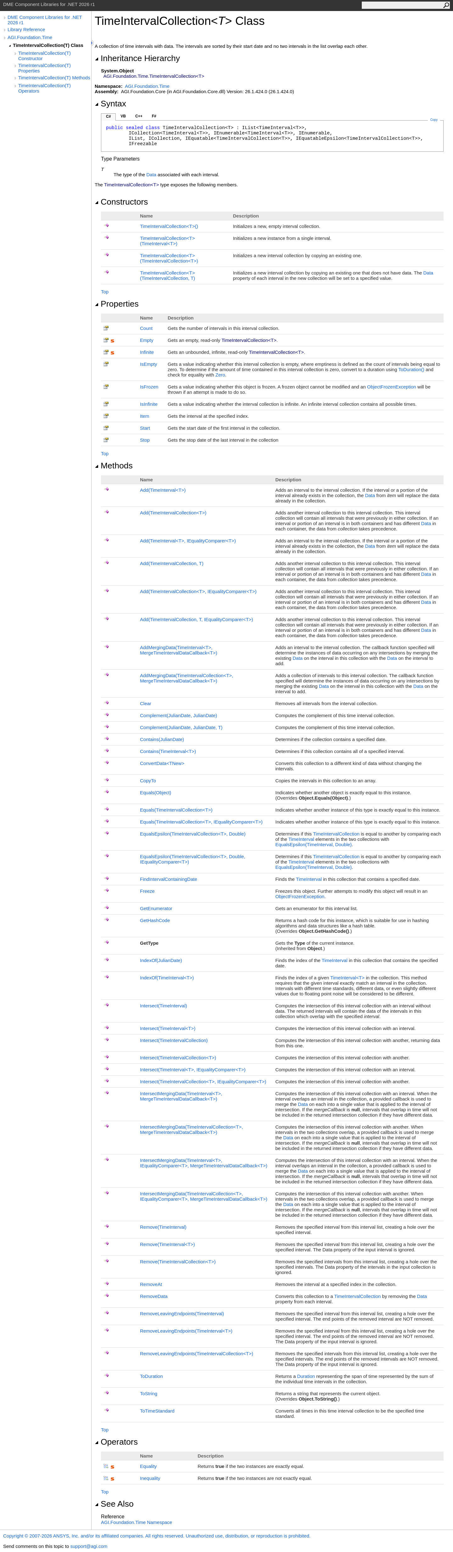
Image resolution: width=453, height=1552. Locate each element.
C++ (139, 116)
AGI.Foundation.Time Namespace (136, 1522)
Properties (117, 304)
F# (154, 116)
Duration (306, 1376)
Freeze (147, 891)
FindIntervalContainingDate (168, 879)
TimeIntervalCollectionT (169, 226)
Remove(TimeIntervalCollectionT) (177, 1261)
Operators (116, 1442)
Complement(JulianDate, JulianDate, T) (181, 727)
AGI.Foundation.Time (30, 37)
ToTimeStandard (157, 1410)
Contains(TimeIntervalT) (168, 751)
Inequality (150, 1478)
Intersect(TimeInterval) (163, 1005)
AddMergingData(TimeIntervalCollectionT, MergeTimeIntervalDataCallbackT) (186, 678)
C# (108, 116)
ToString (148, 1393)
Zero (220, 374)
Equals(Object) (155, 792)
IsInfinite (149, 404)
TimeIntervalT (348, 977)
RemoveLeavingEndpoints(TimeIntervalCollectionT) (196, 1353)
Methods (114, 465)
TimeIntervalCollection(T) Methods (54, 77)
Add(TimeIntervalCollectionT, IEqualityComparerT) (198, 591)
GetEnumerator (156, 908)
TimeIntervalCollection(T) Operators (44, 88)
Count (146, 328)
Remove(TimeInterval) (163, 1227)
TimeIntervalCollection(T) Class (48, 45)
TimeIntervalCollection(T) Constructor (44, 55)
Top (105, 291)
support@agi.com (88, 1546)
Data (151, 174)
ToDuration (411, 369)
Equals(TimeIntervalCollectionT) (176, 810)
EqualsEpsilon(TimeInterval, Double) (313, 844)
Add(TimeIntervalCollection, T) (172, 563)
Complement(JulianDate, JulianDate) (178, 715)
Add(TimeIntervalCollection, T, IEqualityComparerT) (196, 619)
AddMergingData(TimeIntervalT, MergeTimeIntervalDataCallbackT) (178, 650)
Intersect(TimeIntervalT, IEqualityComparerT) (192, 1069)
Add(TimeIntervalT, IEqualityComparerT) (188, 540)
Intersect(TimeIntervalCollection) (174, 1040)
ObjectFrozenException (391, 386)
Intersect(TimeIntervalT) (167, 1028)
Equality (148, 1466)
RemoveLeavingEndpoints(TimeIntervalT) (186, 1331)
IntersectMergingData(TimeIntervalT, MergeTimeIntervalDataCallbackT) (181, 1096)
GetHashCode (155, 920)
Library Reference (26, 29)
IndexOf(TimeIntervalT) (167, 977)
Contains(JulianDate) (162, 739)
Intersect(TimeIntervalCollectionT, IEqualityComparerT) (203, 1081)
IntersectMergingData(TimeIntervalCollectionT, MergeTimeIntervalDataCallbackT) (191, 1129)
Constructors (121, 202)
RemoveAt (151, 1284)
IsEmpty (148, 364)
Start (145, 428)
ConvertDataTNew (162, 763)
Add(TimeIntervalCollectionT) (173, 512)
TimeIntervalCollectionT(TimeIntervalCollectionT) (169, 258)
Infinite (147, 352)
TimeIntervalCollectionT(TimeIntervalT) (167, 240)
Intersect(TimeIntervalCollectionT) (178, 1057)
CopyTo (148, 780)
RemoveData (154, 1296)
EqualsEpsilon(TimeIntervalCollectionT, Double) (192, 833)
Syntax (110, 103)
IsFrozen (149, 386)
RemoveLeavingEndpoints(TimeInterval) (182, 1313)
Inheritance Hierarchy (137, 58)
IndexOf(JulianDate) (161, 960)
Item (144, 416)
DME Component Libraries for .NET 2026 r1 (45, 19)
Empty (147, 340)
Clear (145, 703)
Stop (145, 440)
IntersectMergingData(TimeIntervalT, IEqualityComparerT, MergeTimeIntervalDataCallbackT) (203, 1163)
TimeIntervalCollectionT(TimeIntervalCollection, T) (167, 275)
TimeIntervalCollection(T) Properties (44, 68)
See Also (114, 1504)
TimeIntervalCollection (336, 833)
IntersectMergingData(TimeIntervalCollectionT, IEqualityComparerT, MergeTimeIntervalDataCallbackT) (203, 1196)
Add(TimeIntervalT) (163, 490)
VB (123, 116)
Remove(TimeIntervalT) (167, 1244)
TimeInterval (301, 839)
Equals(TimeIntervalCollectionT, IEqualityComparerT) (201, 821)
